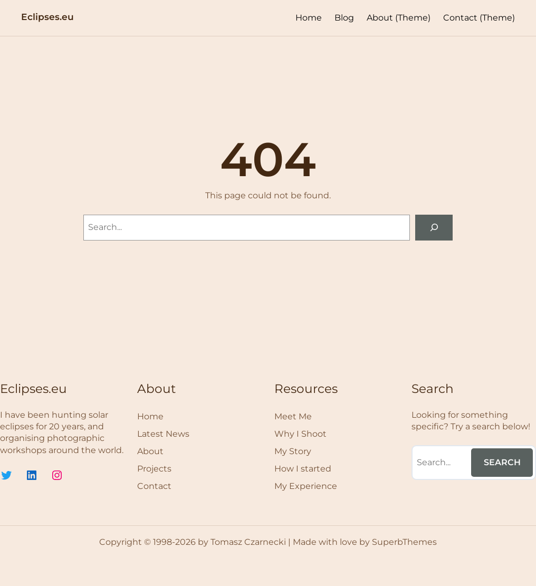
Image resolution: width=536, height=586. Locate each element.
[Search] (434, 228)
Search (502, 462)
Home (308, 18)
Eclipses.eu (47, 16)
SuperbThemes (404, 542)
